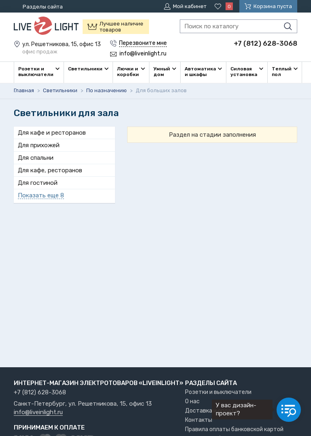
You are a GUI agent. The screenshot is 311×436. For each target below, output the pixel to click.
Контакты (198, 420)
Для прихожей (39, 145)
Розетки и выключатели (218, 392)
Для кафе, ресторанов (50, 170)
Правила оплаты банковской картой (234, 429)
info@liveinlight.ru (38, 412)
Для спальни (35, 157)
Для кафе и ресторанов (52, 132)
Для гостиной (38, 182)
